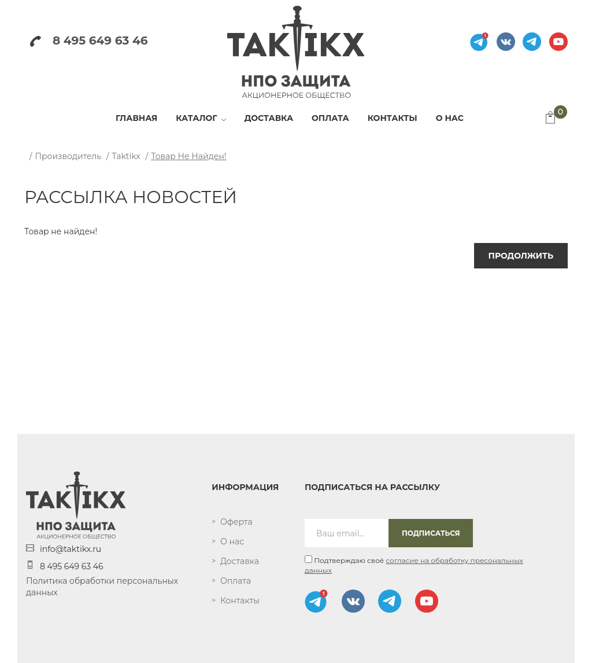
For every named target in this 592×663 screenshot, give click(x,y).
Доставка (239, 561)
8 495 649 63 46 (88, 40)
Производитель (68, 156)
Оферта (236, 522)
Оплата (235, 581)
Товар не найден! (188, 156)
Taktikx (126, 156)
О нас (232, 541)
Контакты (240, 600)
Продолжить (521, 256)
